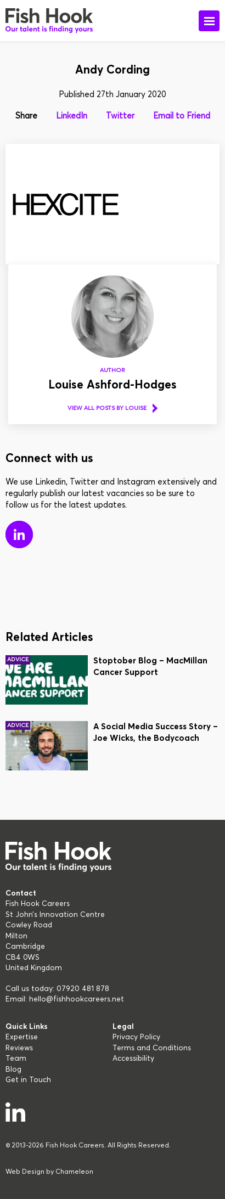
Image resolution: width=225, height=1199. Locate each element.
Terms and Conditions (152, 1048)
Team (15, 1058)
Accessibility (133, 1058)
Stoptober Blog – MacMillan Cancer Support (150, 667)
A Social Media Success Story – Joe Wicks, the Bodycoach (155, 732)
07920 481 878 (83, 989)
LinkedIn (71, 116)
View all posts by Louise (107, 408)
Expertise (21, 1037)
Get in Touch (28, 1080)
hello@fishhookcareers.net (76, 999)
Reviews (19, 1048)
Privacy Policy (136, 1037)
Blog (13, 1069)
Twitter (120, 116)
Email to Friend (181, 116)
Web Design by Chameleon (49, 1172)
